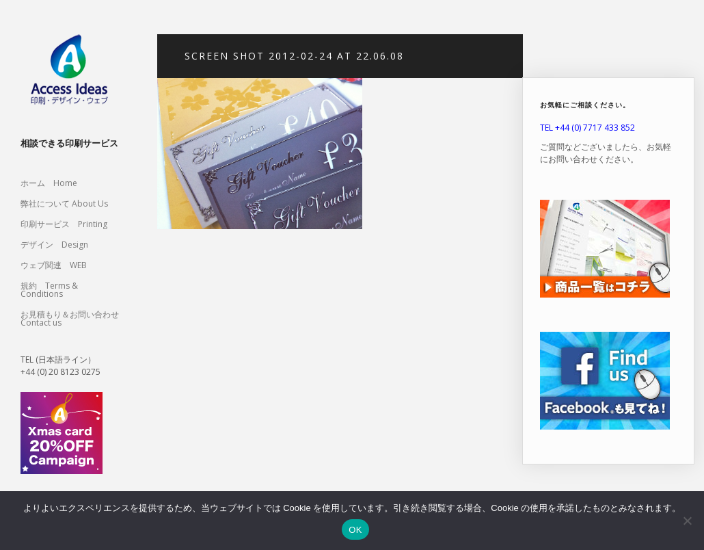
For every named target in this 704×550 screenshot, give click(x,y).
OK (355, 530)
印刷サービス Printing (64, 224)
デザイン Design (54, 244)
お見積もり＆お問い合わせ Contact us (70, 318)
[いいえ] (687, 520)
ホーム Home (49, 183)
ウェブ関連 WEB (54, 265)
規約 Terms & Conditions (49, 290)
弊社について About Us (68, 203)
